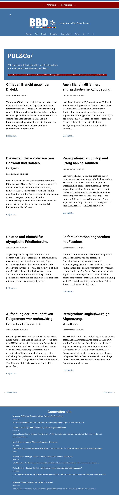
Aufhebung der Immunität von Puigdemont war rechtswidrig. (30, 319)
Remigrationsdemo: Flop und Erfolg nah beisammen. (85, 160)
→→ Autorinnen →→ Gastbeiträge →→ (59, 5)
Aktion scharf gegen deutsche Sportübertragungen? (61, 468)
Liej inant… (11, 135)
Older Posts (109, 392)
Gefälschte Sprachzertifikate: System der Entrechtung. (42, 416)
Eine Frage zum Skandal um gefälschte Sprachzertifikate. (43, 428)
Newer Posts (10, 392)
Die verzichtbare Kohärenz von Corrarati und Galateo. (30, 163)
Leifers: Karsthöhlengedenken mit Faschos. (86, 239)
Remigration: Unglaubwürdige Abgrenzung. (86, 319)
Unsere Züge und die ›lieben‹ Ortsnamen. (42, 442)
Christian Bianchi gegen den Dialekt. (28, 86)
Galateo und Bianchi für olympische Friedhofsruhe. (27, 239)
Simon (15, 416)
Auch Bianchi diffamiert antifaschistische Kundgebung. (87, 86)
